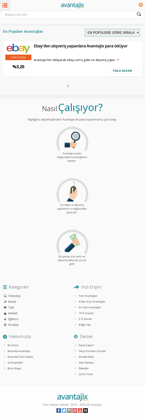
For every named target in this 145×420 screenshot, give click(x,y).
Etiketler (84, 368)
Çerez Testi (86, 374)
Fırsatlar (13, 325)
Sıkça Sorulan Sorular (92, 351)
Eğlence (13, 319)
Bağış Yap (85, 324)
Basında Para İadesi (20, 357)
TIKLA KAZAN (122, 71)
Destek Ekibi (86, 357)
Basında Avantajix (19, 351)
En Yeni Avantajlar (90, 307)
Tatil (11, 307)
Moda (12, 302)
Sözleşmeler (15, 362)
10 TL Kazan (86, 313)
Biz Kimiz (13, 345)
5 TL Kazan (85, 319)
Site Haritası (86, 362)
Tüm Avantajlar (88, 296)
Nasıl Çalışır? (86, 345)
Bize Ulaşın (14, 368)
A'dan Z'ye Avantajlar (92, 301)
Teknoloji (14, 296)
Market (13, 313)
